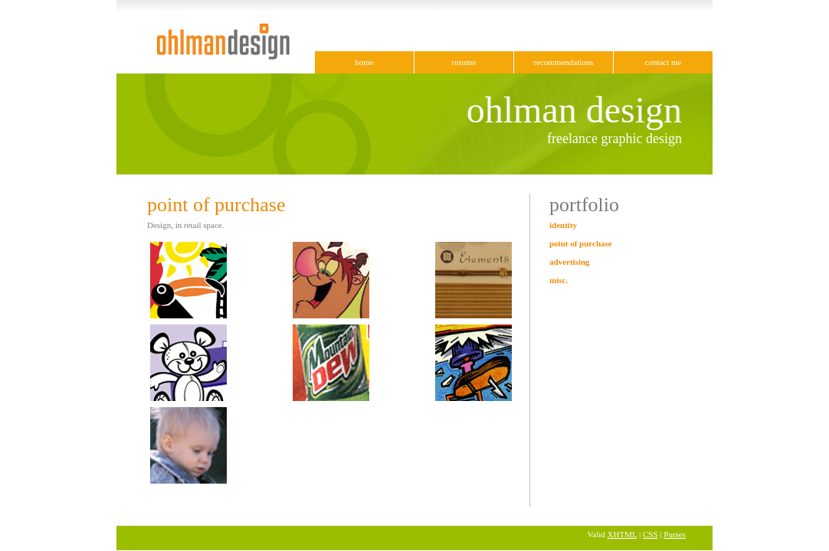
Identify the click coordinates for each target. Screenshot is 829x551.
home (364, 62)
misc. (558, 280)
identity (563, 225)
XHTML (622, 534)
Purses (675, 534)
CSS (650, 534)
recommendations (563, 62)
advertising (569, 261)
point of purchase (580, 243)
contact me (663, 62)
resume (464, 62)
